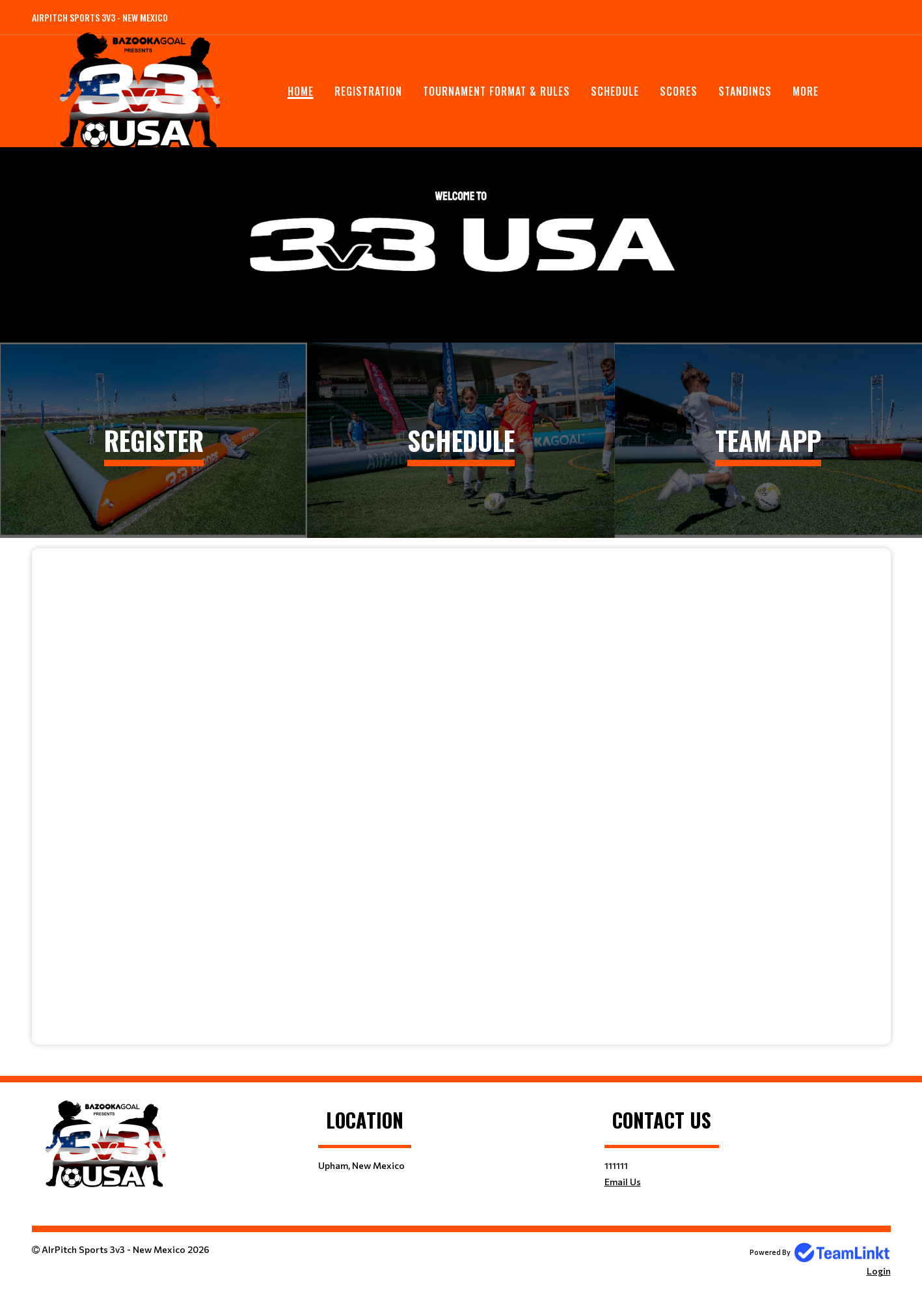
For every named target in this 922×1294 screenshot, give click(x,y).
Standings (745, 91)
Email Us (622, 1181)
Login (879, 1270)
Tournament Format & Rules (496, 91)
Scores (679, 91)
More (806, 91)
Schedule (615, 91)
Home (301, 91)
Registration (368, 91)
